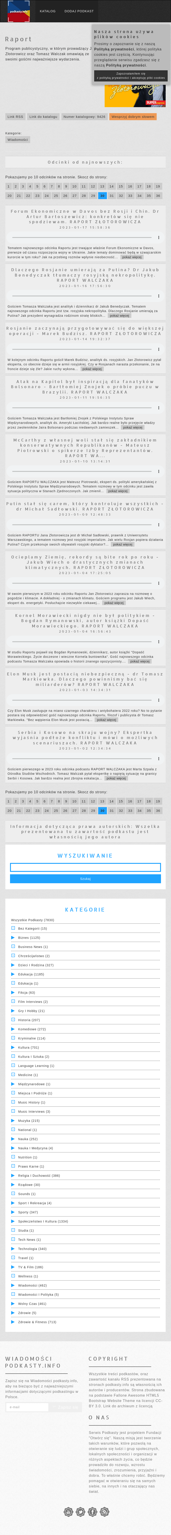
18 (149, 186)
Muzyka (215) (29, 1121)
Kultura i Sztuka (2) (33, 1056)
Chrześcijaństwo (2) (34, 956)
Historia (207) (29, 1020)
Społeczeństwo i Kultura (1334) (43, 1221)
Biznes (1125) (29, 937)
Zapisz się (65, 1407)
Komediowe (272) (32, 1029)
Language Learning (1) (36, 1066)
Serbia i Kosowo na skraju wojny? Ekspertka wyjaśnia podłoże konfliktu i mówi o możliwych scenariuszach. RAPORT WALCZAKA (85, 737)
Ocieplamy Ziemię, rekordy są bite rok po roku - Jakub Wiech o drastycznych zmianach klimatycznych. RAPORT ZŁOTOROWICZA (85, 562)
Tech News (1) (29, 1239)
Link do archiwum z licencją (128, 1406)
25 (56, 196)
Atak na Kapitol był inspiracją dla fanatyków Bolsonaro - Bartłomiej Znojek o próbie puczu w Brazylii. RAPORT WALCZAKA (85, 386)
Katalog (48, 11)
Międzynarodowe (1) (34, 1084)
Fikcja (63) (26, 992)
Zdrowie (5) (27, 1313)
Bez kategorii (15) (32, 928)
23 (37, 196)
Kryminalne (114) (32, 1038)
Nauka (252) (28, 1139)
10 (74, 186)
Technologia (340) (32, 1249)
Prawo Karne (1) (31, 1166)
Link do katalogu (43, 117)
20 (10, 196)
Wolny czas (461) (32, 1304)
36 (158, 196)
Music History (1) (31, 1102)
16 (130, 186)
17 (139, 186)
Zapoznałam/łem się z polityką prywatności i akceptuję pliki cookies (131, 75)
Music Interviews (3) (34, 1111)
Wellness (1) (28, 1276)
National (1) (27, 1130)
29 (93, 196)
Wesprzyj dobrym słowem (133, 117)
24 (47, 196)
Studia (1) (26, 1230)
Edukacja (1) (28, 983)
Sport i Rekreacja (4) (35, 1203)
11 (84, 186)
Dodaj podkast (79, 11)
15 (121, 186)
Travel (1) (26, 1258)
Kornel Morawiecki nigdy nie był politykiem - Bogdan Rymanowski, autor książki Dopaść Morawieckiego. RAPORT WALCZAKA (85, 620)
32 (121, 196)
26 (65, 196)
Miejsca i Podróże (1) (35, 1093)
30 (102, 196)
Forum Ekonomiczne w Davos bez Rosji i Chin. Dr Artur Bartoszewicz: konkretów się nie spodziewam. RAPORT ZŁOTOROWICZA (85, 216)
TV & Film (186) (30, 1267)
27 (75, 196)
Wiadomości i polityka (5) (38, 1294)
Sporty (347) (28, 1212)
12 (93, 186)
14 (112, 186)
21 (19, 196)
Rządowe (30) (29, 1185)
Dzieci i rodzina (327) (36, 965)
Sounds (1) (27, 1194)
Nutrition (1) (27, 1157)
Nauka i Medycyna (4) (35, 1148)
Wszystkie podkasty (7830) (32, 920)
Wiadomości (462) (32, 1285)
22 (28, 196)
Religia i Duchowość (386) (39, 1175)
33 (130, 196)
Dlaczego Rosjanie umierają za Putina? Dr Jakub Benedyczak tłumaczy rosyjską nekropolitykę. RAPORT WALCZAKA (85, 275)
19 (158, 186)
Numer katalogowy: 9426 (85, 117)
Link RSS (15, 117)
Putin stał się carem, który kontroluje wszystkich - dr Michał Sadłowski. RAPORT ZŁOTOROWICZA (85, 506)
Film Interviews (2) (33, 1002)
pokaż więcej (132, 257)
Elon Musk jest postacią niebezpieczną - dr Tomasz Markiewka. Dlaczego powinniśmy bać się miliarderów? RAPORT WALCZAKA (85, 679)
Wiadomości (18, 140)
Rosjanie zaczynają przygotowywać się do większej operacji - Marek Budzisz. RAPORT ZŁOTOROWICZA (85, 330)
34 (140, 196)
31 (112, 196)
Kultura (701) (28, 1047)
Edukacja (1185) (31, 974)
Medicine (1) (28, 1075)
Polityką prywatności (114, 49)
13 (102, 186)
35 (149, 196)
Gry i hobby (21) (31, 1011)
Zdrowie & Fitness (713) (37, 1322)
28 (84, 196)
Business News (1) (33, 947)
